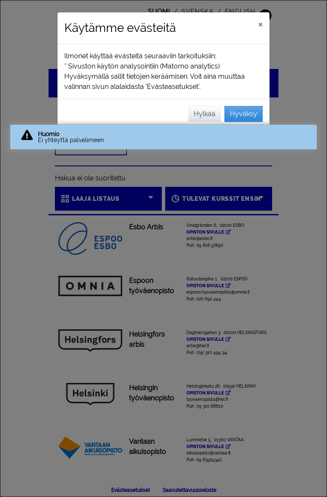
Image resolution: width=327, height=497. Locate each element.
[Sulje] (260, 24)
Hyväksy (243, 114)
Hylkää (204, 114)
